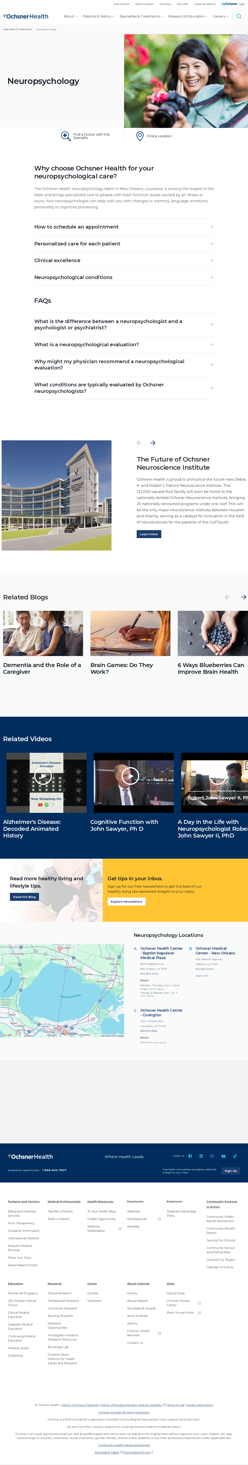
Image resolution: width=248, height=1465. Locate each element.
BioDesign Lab (58, 1348)
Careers (219, 16)
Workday (133, 1227)
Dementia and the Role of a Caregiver (42, 669)
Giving (92, 1284)
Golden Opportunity (101, 1220)
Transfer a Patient (60, 1212)
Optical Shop (176, 1294)
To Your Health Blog (101, 1212)
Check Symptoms (204, 3)
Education (15, 1284)
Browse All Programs (23, 1294)
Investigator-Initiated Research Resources (63, 1338)
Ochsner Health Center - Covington (161, 1013)
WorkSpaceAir (137, 1220)
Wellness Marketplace (96, 1229)
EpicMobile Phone (137, 1453)
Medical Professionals (64, 1202)
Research (55, 1284)
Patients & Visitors (97, 16)
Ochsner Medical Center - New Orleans (215, 951)
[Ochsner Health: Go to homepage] (25, 16)
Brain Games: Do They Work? (121, 669)
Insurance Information (23, 1231)
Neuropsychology (46, 29)
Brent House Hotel (180, 1313)
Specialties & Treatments (140, 16)
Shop (170, 1284)
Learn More (149, 535)
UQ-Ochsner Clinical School (22, 1304)
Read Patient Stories (22, 1266)
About (69, 16)
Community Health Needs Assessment (220, 1220)
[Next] (152, 443)
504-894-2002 (149, 974)
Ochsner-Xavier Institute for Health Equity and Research (62, 1360)
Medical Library (18, 1349)
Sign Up (232, 1171)
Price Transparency (21, 1224)
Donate (92, 1294)
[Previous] (139, 443)
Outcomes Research (62, 1309)
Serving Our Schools (221, 1241)
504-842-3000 (205, 969)
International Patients (23, 1239)
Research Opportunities (57, 1326)
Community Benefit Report (221, 1231)
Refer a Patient (58, 1220)
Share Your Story (19, 1258)
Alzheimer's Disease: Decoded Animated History (32, 829)
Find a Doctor (122, 3)
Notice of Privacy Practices (80, 1405)
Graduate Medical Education (20, 1327)
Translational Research (63, 1301)
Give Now (165, 3)
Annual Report (137, 1301)
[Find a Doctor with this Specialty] (87, 136)
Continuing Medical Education (21, 1339)
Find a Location (145, 3)
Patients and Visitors (24, 1202)
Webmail (133, 1212)
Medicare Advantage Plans (181, 1214)
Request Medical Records (20, 1249)
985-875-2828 (148, 1031)
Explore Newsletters (126, 902)
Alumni (132, 1324)
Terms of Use (176, 1405)
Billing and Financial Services (22, 1214)
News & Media (137, 1317)
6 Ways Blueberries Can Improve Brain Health (211, 669)
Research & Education (186, 16)
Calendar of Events (220, 1268)
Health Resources (100, 1202)
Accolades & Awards (141, 1309)
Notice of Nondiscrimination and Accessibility (131, 1405)
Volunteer (94, 1301)
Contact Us (135, 1343)
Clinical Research (59, 1294)
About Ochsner (138, 1284)
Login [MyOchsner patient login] (241, 3)
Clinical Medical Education (18, 1316)
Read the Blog (24, 898)
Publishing (15, 1356)
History (132, 1294)
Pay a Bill (182, 3)
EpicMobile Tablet (107, 1453)
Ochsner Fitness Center (178, 1304)
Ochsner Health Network (138, 1334)
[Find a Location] (161, 136)
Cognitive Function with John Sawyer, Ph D (124, 826)
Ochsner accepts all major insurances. (124, 1413)
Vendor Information (199, 1405)
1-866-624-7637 (54, 1171)
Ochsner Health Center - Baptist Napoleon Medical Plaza (161, 954)
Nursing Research (60, 1317)
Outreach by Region (221, 1260)
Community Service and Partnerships (221, 1251)
